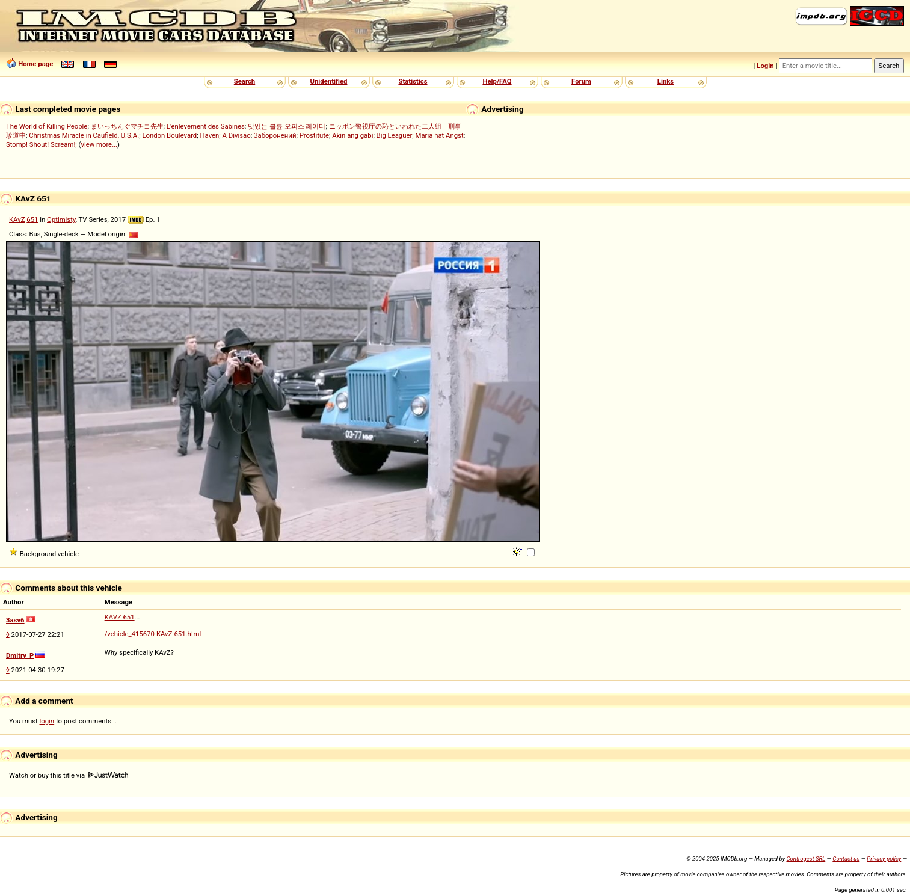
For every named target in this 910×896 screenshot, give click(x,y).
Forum (581, 81)
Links (665, 81)
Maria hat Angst (440, 135)
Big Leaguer (395, 135)
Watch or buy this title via (68, 775)
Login (765, 65)
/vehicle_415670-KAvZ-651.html (153, 634)
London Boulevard (169, 135)
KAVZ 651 (120, 617)
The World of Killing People (46, 126)
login (47, 721)
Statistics (412, 81)
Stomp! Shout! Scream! (40, 144)
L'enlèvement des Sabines (206, 126)
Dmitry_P (20, 655)
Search (244, 81)
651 (32, 219)
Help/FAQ (496, 81)
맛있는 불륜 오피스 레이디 (286, 126)
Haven (209, 135)
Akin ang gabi (352, 135)
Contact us (845, 858)
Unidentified (329, 81)
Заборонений (275, 135)
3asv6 (15, 620)
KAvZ (17, 219)
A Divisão (237, 135)
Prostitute (314, 135)
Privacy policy (884, 858)
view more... (99, 144)
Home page (35, 64)
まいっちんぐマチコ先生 (127, 126)
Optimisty (61, 219)
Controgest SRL (805, 858)
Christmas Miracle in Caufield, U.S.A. (84, 135)
